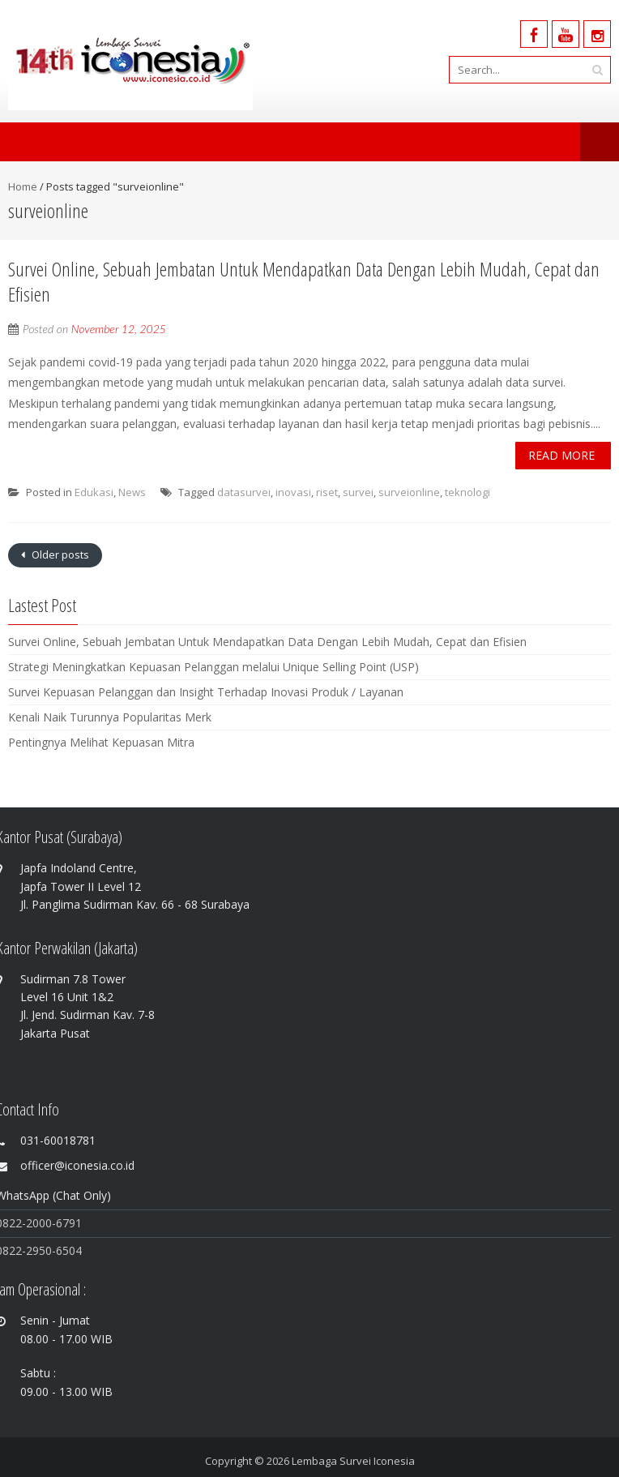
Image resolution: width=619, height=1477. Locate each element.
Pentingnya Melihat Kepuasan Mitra (101, 742)
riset (327, 492)
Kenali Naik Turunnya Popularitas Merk (109, 717)
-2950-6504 (52, 1250)
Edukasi (94, 492)
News (132, 492)
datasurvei (244, 492)
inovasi (293, 492)
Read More (561, 455)
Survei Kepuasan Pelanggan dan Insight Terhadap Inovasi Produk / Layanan (205, 692)
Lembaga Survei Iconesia (353, 1460)
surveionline (409, 492)
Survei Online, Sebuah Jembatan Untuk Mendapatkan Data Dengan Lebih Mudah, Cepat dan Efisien (304, 281)
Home (22, 186)
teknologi (467, 492)
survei (358, 492)
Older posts (59, 554)
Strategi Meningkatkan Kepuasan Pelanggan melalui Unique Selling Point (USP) (213, 666)
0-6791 (63, 1223)
